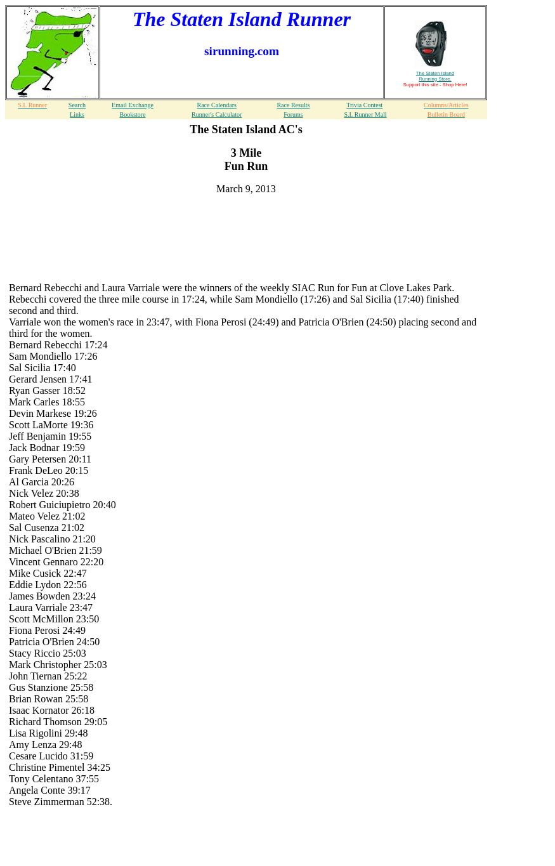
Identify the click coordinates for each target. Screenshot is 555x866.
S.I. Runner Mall (365, 114)
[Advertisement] (246, 224)
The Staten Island (435, 76)
